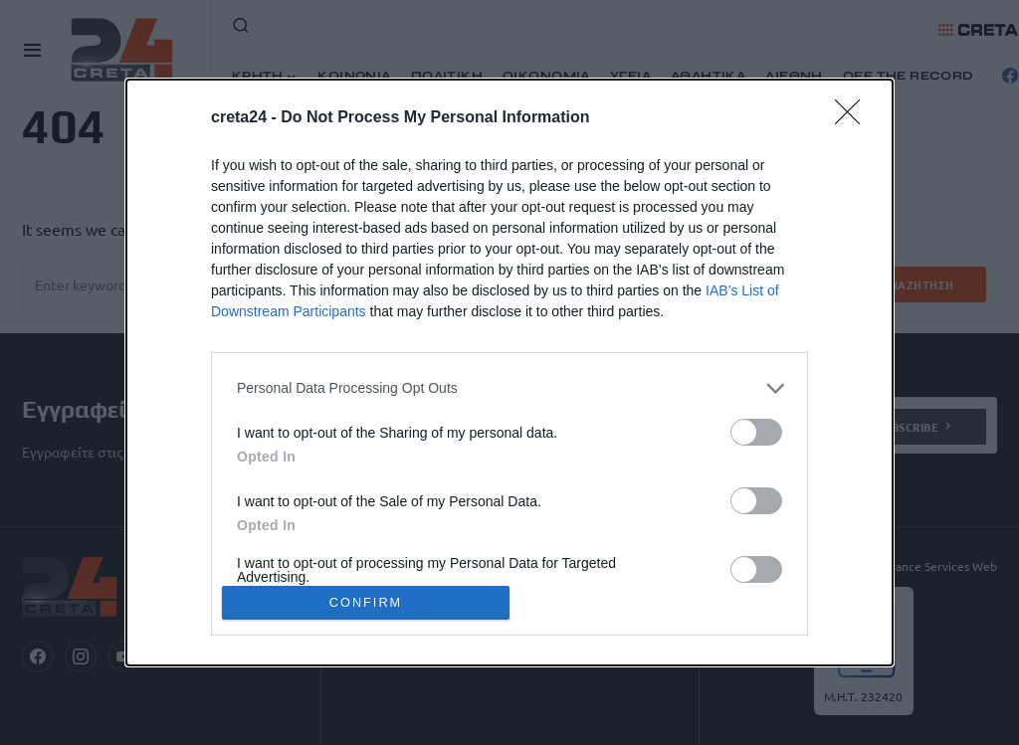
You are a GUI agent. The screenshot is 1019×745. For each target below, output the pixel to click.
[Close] (854, 118)
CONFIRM (365, 603)
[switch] (756, 432)
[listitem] (509, 388)
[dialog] (509, 373)
